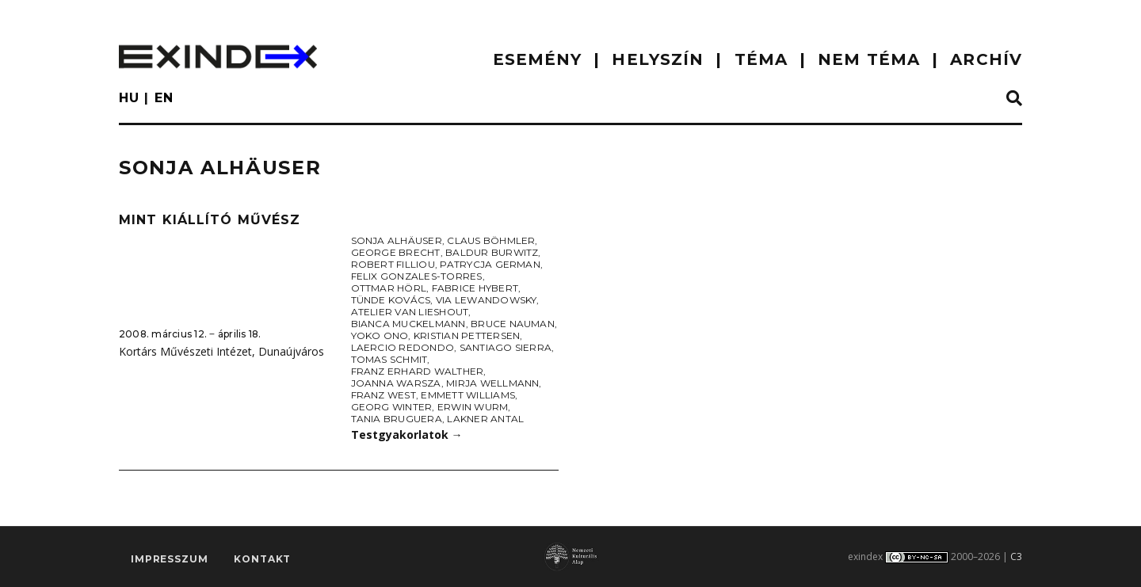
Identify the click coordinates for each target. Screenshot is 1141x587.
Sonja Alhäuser (396, 240)
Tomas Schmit (389, 359)
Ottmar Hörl (389, 288)
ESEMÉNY (537, 59)
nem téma (869, 59)
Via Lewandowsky (486, 300)
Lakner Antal (485, 419)
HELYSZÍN (658, 59)
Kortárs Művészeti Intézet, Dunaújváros (221, 351)
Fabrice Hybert (475, 288)
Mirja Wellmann (492, 383)
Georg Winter (392, 407)
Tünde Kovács (391, 300)
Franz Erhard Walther (417, 371)
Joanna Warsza (396, 383)
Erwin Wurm (472, 407)
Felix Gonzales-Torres (417, 276)
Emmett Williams (468, 395)
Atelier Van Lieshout (410, 312)
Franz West (383, 395)
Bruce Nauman (513, 324)
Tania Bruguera (396, 419)
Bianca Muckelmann (408, 324)
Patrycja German (490, 264)
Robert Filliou (393, 264)
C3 (1016, 556)
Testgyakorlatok (407, 434)
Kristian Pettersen (467, 335)
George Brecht (396, 252)
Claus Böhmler (491, 240)
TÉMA (761, 59)
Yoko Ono (380, 335)
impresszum (169, 560)
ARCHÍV (986, 59)
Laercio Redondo (403, 347)
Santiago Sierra (506, 347)
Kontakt (262, 560)
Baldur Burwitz (491, 252)
